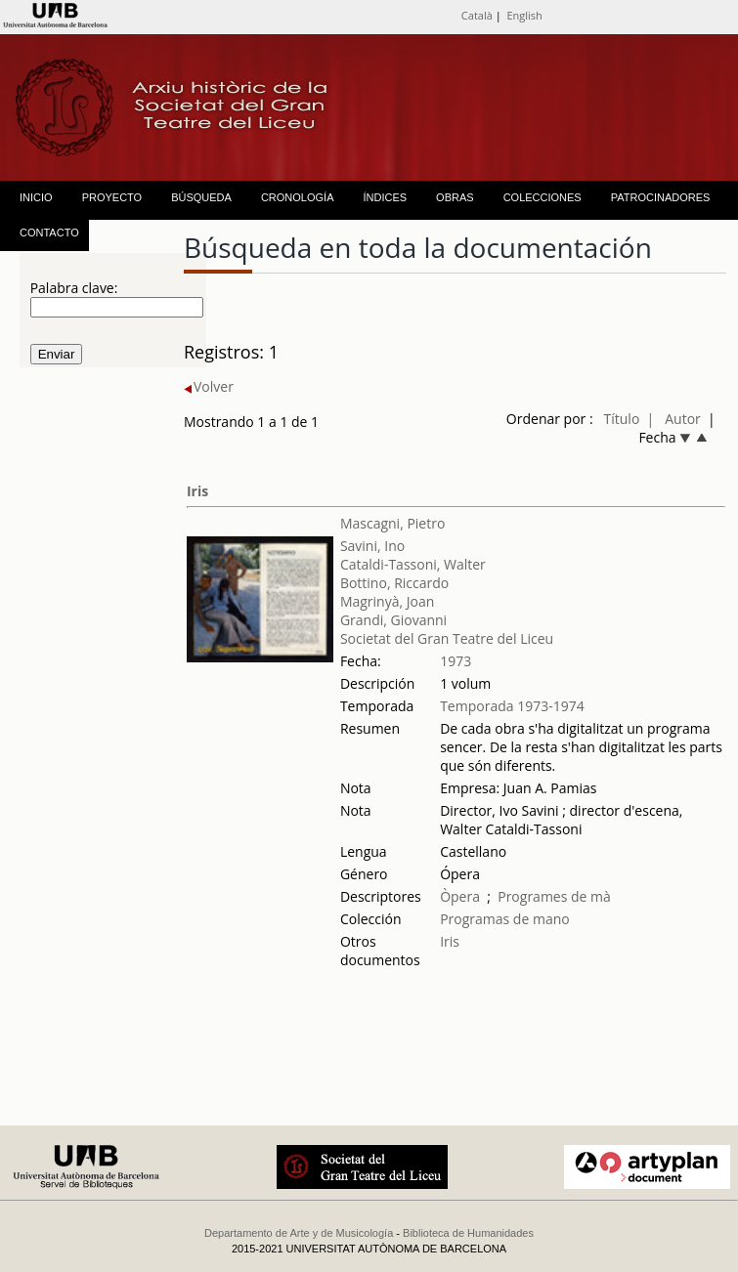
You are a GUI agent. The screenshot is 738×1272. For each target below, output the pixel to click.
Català (477, 15)
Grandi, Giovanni (393, 620)
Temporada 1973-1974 (512, 706)
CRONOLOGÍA (297, 197)
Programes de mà (554, 896)
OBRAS (455, 197)
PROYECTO (112, 197)
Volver (209, 386)
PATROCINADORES (661, 197)
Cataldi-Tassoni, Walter (413, 564)
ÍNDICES (385, 197)
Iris (197, 491)
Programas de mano (505, 919)
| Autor (674, 418)
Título (622, 418)
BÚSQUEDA (201, 197)
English (524, 15)
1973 (455, 661)
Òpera (460, 896)
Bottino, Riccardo (394, 582)
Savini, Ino (372, 545)
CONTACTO (49, 232)
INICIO (36, 197)
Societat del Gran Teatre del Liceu (446, 638)
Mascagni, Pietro (392, 523)
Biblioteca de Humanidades (468, 1233)
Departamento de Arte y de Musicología (298, 1233)
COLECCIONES (542, 197)
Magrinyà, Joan (387, 601)
